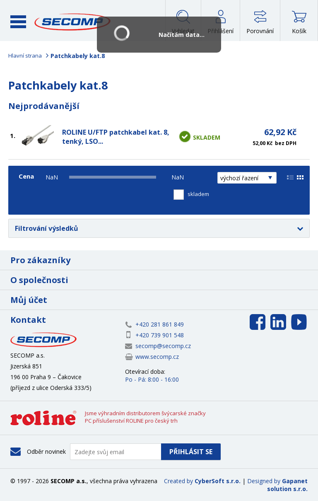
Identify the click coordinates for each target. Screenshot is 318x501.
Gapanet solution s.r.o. (287, 485)
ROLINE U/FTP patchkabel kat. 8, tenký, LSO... (115, 137)
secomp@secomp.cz (163, 346)
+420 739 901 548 (159, 335)
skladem (198, 194)
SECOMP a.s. (72, 22)
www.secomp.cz (157, 357)
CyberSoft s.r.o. (218, 481)
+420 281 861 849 (159, 324)
